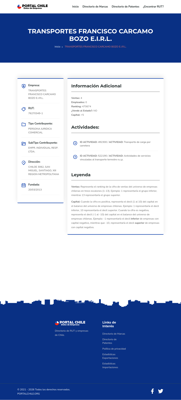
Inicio (75, 6)
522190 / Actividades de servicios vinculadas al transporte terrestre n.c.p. (116, 157)
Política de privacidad (114, 349)
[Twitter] (160, 391)
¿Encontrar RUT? (153, 6)
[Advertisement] (90, 274)
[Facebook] (152, 391)
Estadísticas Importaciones (110, 365)
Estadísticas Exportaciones (110, 356)
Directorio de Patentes (125, 6)
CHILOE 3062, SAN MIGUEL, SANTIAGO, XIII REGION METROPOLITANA (43, 170)
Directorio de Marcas (95, 6)
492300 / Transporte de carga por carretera (115, 144)
